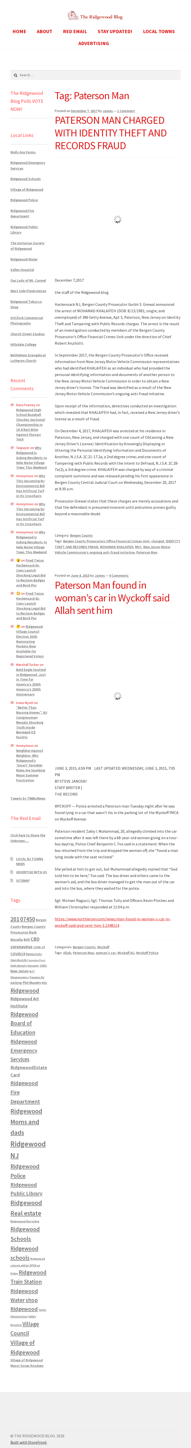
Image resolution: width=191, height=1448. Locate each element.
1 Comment (126, 111)
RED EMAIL (75, 31)
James (108, 111)
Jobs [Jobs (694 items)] (43, 965)
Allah (67, 952)
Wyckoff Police (147, 952)
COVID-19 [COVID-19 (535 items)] (39, 947)
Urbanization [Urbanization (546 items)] (19, 1316)
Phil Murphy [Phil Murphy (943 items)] (32, 982)
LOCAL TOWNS (159, 31)
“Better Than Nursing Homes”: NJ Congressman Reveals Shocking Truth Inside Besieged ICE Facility (31, 722)
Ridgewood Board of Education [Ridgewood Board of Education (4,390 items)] (24, 1023)
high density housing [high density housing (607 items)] (24, 965)
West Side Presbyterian (28, 291)
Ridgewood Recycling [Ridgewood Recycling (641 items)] (24, 1221)
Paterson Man (146, 552)
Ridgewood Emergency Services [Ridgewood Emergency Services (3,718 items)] (23, 1050)
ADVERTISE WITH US (31, 872)
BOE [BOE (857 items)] (27, 939)
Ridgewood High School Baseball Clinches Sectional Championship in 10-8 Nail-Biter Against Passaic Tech (30, 425)
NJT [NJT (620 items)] (32, 971)
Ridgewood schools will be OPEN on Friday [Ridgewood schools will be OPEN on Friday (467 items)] (27, 1266)
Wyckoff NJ (125, 952)
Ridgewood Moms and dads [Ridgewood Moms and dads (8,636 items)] (26, 1121)
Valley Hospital (22, 269)
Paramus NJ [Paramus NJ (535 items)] (37, 977)
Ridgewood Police (24, 200)
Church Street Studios (27, 334)
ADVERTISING (93, 43)
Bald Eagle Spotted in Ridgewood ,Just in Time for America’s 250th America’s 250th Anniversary (31, 681)
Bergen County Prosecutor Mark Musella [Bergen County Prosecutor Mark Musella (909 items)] (28, 933)
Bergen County (81, 535)
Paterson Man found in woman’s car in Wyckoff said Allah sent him (112, 597)
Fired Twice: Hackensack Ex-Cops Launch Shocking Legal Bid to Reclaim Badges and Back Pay (31, 572)
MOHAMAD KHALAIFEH (116, 547)
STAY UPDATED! (115, 31)
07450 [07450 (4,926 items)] (27, 919)
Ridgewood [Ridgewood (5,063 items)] (24, 990)
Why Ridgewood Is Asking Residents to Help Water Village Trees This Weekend (31, 457)
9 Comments (119, 575)
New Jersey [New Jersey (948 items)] (19, 971)
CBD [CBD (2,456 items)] (35, 939)
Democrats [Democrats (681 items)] (34, 954)
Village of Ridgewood (26, 189)
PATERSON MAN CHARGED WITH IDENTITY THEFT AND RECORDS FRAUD (111, 133)
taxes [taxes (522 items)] (42, 1310)
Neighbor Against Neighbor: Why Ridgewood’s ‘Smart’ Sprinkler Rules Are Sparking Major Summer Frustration (30, 765)
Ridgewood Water (24, 259)
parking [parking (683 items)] (16, 983)
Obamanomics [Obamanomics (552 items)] (19, 977)
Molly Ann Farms (23, 152)
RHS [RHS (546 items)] (44, 983)
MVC (138, 547)
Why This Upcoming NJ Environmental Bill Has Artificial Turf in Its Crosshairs (30, 486)
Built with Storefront (28, 1442)
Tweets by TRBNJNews (28, 798)
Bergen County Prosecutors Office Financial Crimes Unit (106, 541)
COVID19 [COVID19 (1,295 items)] (17, 953)
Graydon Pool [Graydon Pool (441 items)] (36, 960)
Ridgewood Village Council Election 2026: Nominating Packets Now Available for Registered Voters (30, 641)
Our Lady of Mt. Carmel (28, 280)
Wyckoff (103, 947)
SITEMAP (23, 880)
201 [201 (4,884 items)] (14, 919)
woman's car (106, 952)
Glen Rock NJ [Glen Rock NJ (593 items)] (19, 960)
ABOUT (44, 31)
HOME (19, 31)
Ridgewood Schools (25, 179)
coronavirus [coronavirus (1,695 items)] (21, 946)
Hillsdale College (23, 344)
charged (157, 541)
